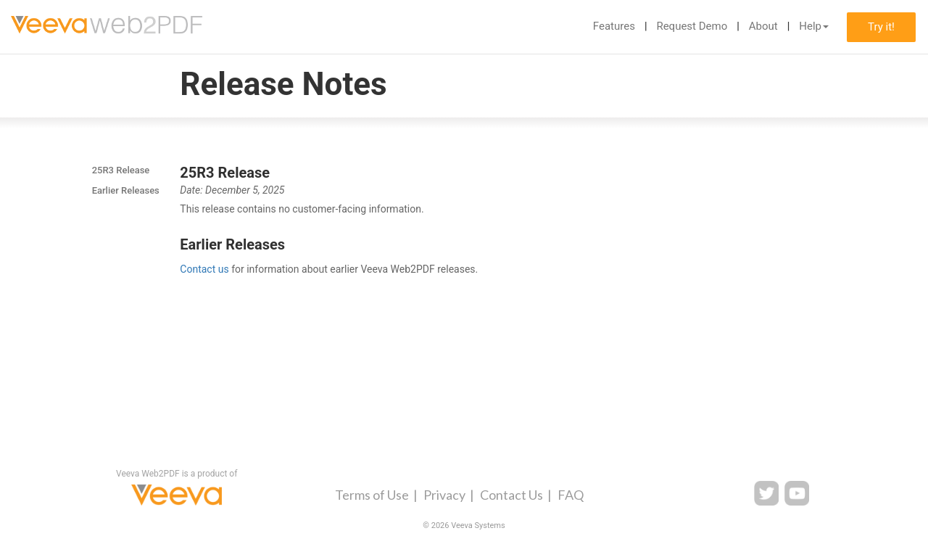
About (763, 26)
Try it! (881, 26)
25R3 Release (121, 170)
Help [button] (814, 26)
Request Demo (691, 26)
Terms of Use (372, 495)
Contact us (204, 269)
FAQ (571, 495)
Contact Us (511, 495)
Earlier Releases (126, 190)
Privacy (444, 495)
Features (614, 26)
